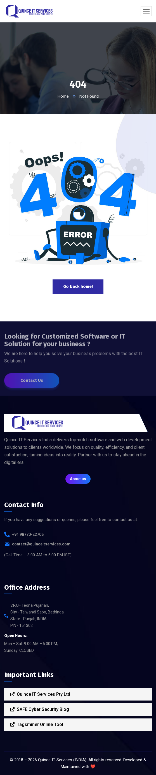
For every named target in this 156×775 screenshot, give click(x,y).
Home (63, 96)
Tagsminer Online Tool (36, 724)
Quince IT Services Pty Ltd (40, 694)
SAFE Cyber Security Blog (39, 709)
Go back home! (78, 286)
